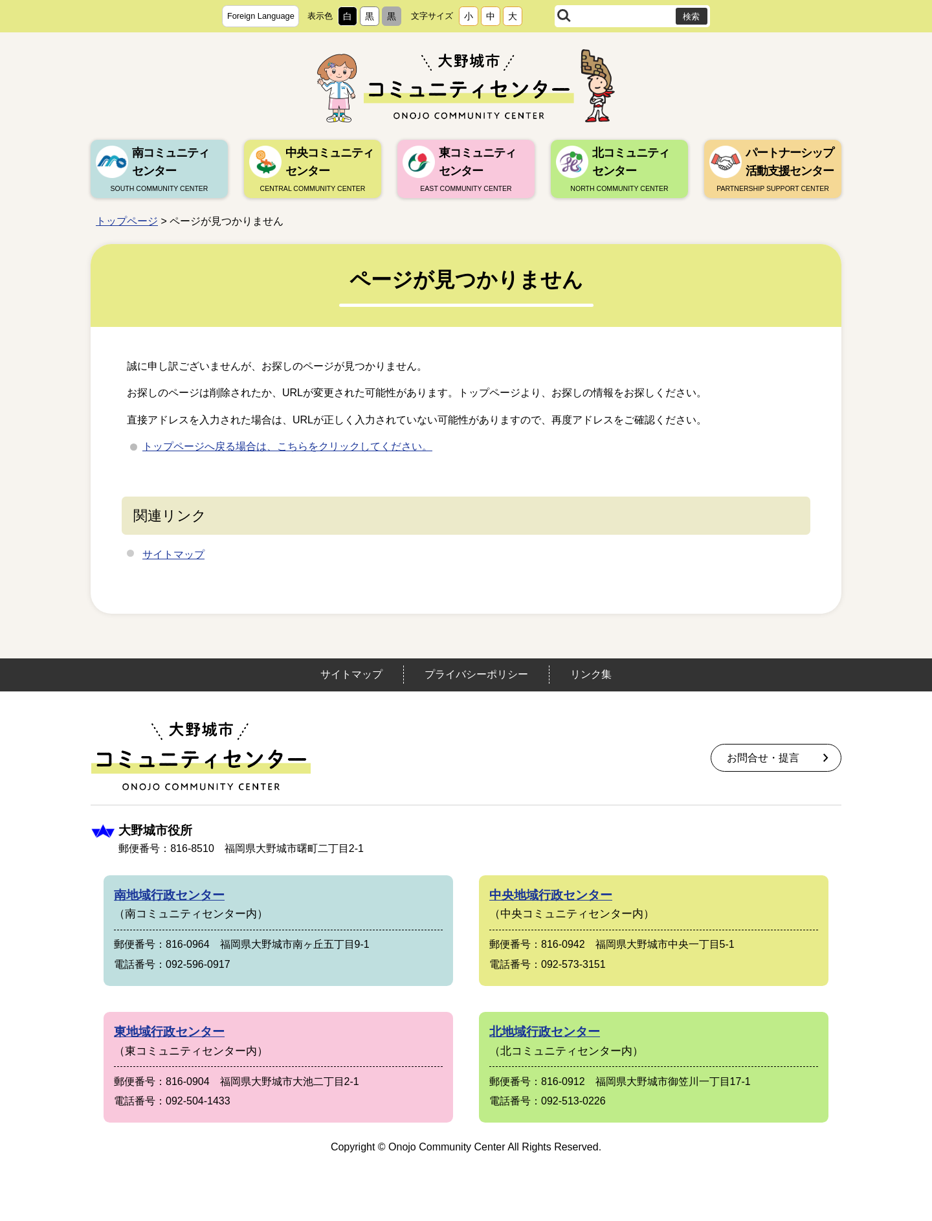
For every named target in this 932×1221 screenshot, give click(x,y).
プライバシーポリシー (476, 674)
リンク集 (591, 674)
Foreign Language (260, 16)
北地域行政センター (544, 1031)
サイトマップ (173, 554)
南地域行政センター (169, 895)
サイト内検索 (564, 16)
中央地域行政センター (550, 895)
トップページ (127, 221)
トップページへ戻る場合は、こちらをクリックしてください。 (287, 446)
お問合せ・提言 (763, 757)
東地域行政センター (169, 1031)
